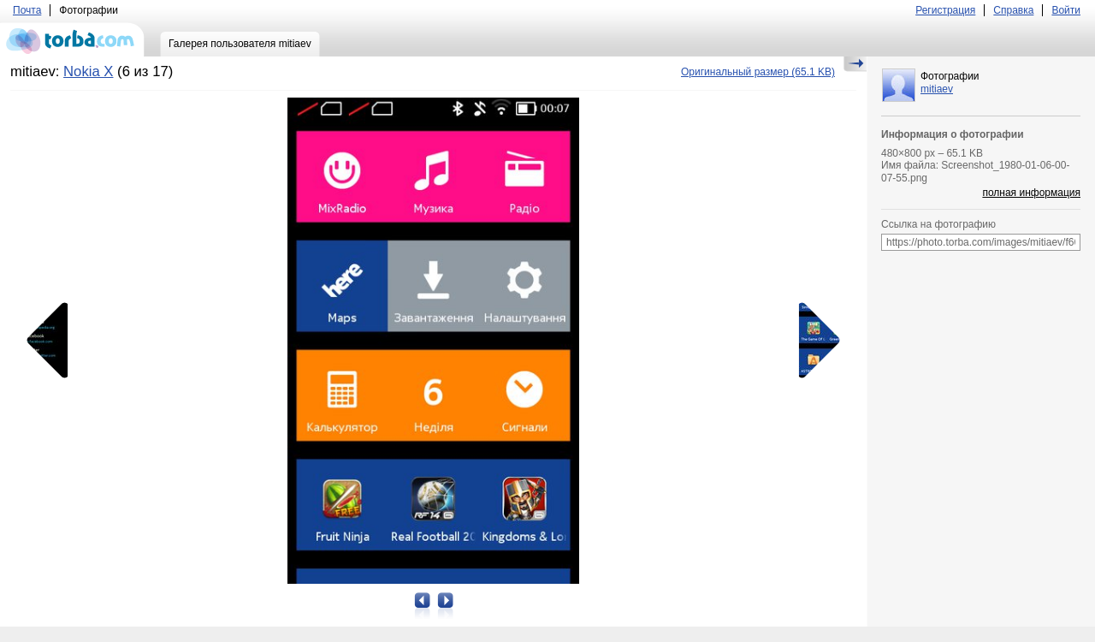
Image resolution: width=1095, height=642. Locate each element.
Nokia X (88, 71)
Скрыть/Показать (855, 64)
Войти (1065, 10)
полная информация (1031, 193)
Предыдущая (53, 340)
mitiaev (936, 89)
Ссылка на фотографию (938, 224)
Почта (27, 10)
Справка (1013, 10)
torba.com (72, 39)
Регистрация (945, 10)
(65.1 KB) (758, 72)
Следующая (813, 340)
